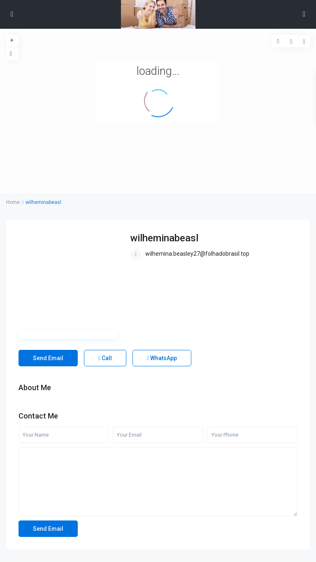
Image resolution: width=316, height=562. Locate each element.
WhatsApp (162, 358)
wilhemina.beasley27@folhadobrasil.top (197, 253)
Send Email (48, 358)
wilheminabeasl (164, 238)
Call (105, 358)
